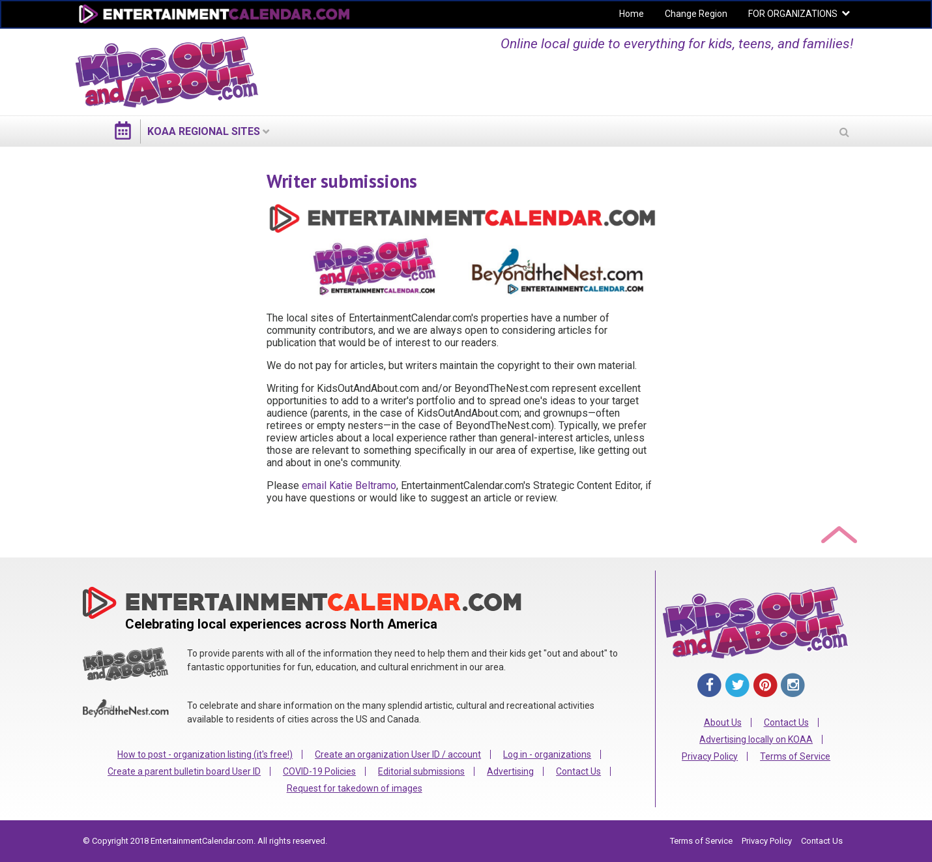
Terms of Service (795, 756)
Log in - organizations (547, 754)
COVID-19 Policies (319, 771)
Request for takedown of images (354, 788)
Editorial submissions (421, 771)
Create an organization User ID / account (398, 754)
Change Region (696, 13)
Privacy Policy (710, 756)
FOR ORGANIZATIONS (792, 13)
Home (631, 13)
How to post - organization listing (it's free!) (205, 754)
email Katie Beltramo (349, 485)
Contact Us (578, 771)
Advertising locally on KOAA (756, 739)
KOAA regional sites (203, 131)
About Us (723, 722)
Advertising (510, 771)
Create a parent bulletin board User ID (184, 771)
